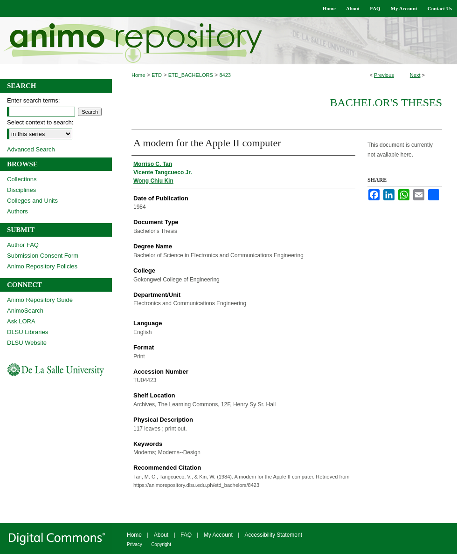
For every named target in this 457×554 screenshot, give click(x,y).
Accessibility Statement (273, 535)
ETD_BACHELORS (190, 75)
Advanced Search (31, 149)
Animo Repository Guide (40, 299)
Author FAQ (23, 244)
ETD (157, 75)
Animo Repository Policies (42, 266)
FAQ (186, 535)
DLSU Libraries (27, 331)
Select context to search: (40, 122)
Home (138, 75)
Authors (17, 211)
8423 (224, 75)
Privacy (134, 544)
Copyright (161, 544)
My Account (218, 535)
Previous (384, 75)
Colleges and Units (32, 200)
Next (415, 75)
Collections (22, 179)
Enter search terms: (33, 100)
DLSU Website (27, 342)
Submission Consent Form (42, 255)
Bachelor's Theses (386, 102)
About (161, 535)
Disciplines (21, 189)
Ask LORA (21, 321)
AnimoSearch (25, 310)
